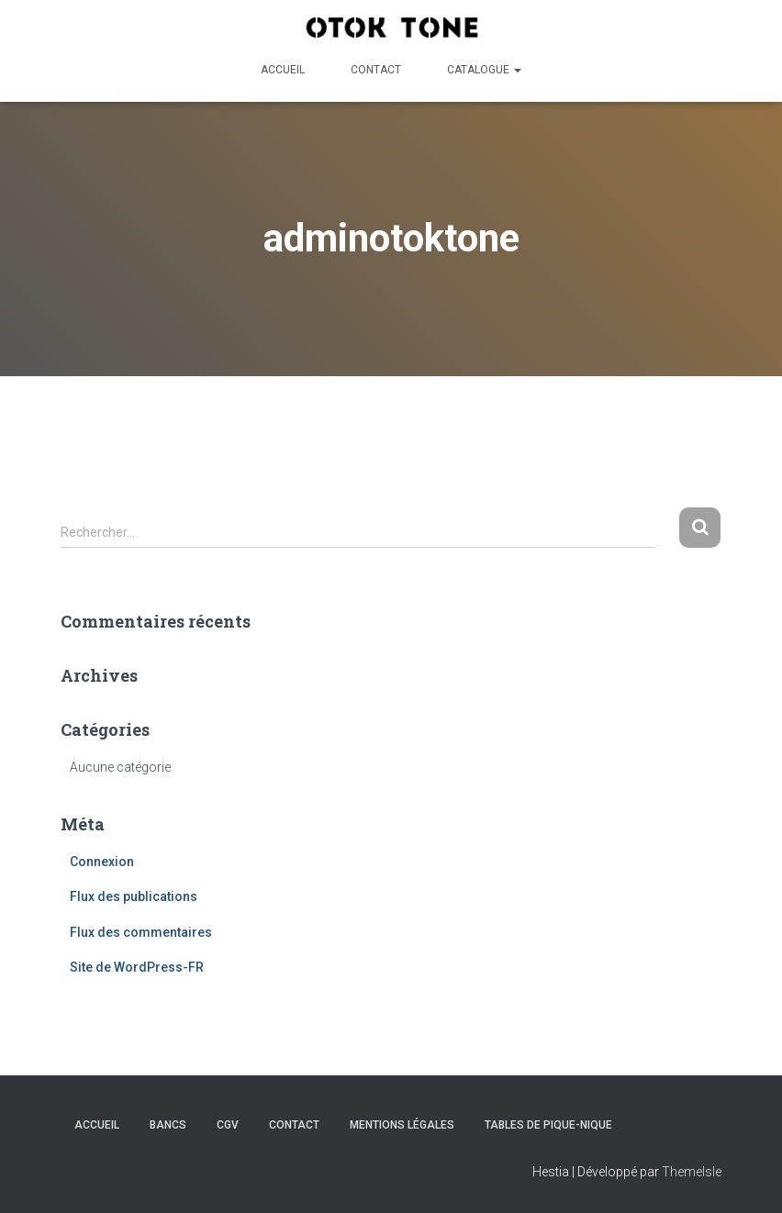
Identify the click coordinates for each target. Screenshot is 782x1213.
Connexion (102, 861)
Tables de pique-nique (548, 1124)
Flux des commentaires (141, 932)
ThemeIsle (691, 1171)
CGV (228, 1124)
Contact (376, 69)
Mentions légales (402, 1124)
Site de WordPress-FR (137, 967)
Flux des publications (133, 896)
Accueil (283, 69)
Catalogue (484, 69)
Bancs (168, 1124)
